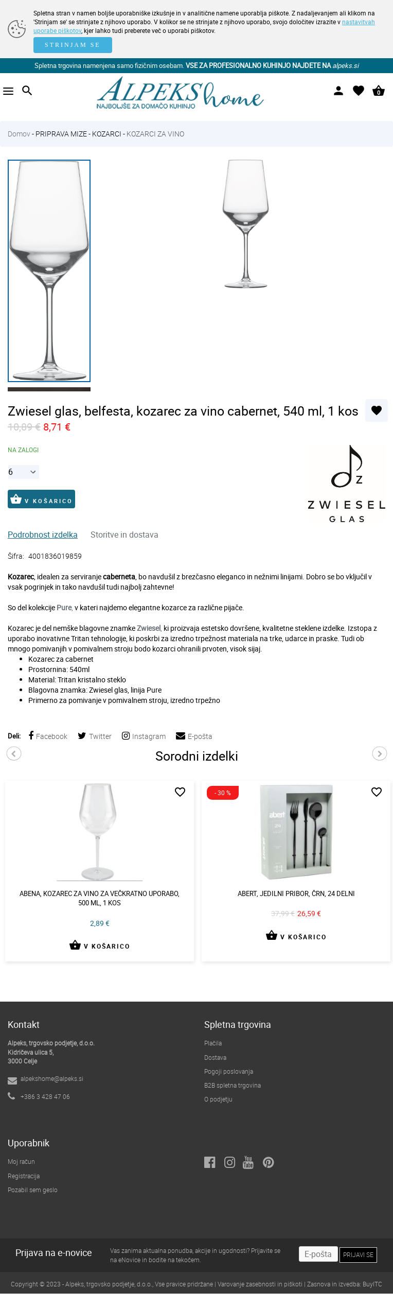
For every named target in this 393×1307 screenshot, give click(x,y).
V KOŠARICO (41, 499)
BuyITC (372, 1284)
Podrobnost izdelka (43, 534)
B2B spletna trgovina (232, 1085)
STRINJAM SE (73, 44)
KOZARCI (106, 134)
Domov (19, 134)
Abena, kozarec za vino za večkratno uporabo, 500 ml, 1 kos (100, 898)
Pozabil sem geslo (33, 1189)
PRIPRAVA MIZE (61, 134)
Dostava (215, 1057)
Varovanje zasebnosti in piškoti (260, 1284)
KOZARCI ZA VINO (155, 134)
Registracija (24, 1176)
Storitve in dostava (124, 534)
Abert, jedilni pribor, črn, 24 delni (296, 893)
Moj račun (21, 1161)
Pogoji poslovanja (228, 1071)
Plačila (213, 1043)
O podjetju (218, 1099)
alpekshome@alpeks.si (52, 1078)
